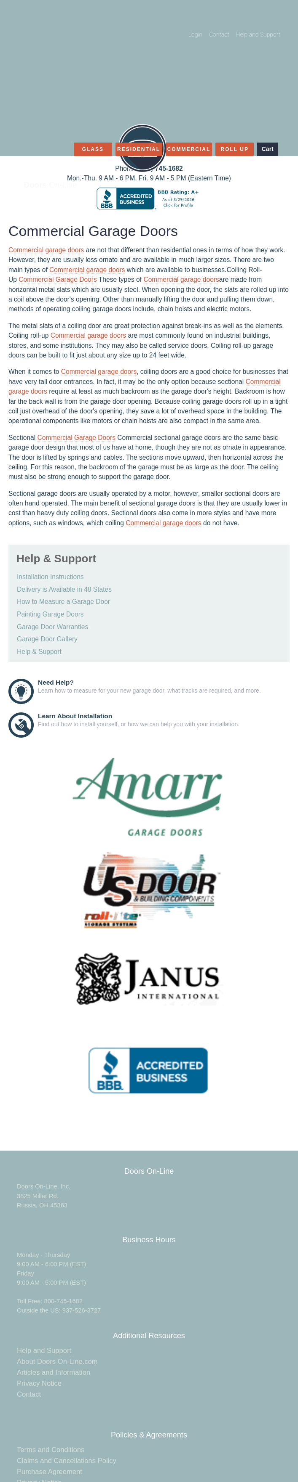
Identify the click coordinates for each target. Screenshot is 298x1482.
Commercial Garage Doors (58, 279)
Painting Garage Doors (50, 614)
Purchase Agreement (49, 1472)
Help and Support (258, 34)
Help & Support (39, 651)
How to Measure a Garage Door (63, 601)
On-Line (50, 184)
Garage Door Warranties (52, 626)
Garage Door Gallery (47, 639)
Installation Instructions (50, 576)
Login (195, 34)
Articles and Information (53, 1372)
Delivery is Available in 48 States (64, 589)
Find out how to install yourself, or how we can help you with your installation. (138, 720)
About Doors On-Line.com (57, 1362)
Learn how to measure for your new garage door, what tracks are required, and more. (149, 686)
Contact (219, 34)
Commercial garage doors (46, 250)
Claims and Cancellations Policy (66, 1461)
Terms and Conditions (50, 1450)
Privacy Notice (39, 1383)
